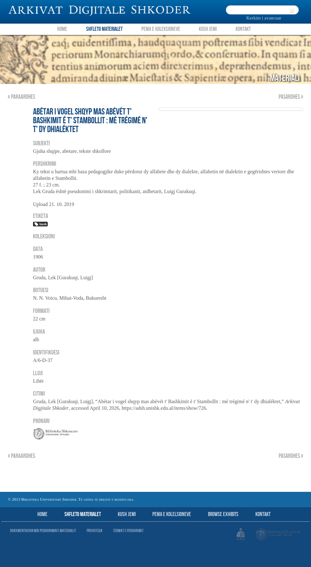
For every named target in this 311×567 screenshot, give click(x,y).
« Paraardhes (21, 97)
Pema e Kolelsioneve (171, 514)
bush (40, 224)
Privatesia (94, 530)
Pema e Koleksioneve (160, 29)
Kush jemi (127, 514)
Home (62, 29)
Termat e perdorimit (128, 530)
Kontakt (243, 29)
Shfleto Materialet (104, 29)
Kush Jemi (208, 29)
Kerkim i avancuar (263, 17)
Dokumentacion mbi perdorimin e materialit (43, 530)
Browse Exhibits (223, 514)
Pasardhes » (291, 97)
